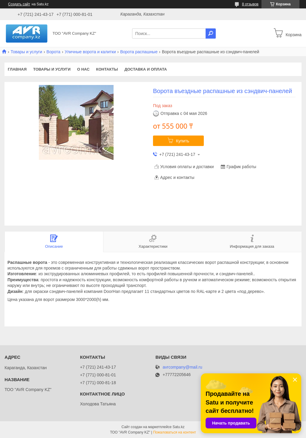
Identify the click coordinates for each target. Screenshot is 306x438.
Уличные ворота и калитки (90, 51)
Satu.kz (178, 427)
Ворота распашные (138, 51)
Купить (182, 141)
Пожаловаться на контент (174, 432)
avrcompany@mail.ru (182, 367)
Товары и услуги (26, 51)
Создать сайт (19, 4)
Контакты (107, 69)
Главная (17, 69)
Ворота (53, 51)
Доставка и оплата (145, 69)
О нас (83, 69)
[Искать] (211, 33)
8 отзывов (250, 4)
